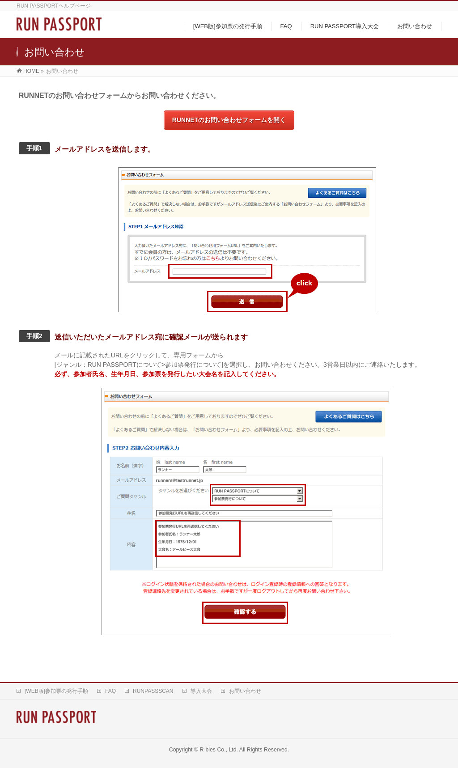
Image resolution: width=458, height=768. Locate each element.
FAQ (110, 691)
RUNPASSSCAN (153, 691)
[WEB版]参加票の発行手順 (56, 691)
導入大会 (201, 691)
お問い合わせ (245, 691)
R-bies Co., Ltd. (218, 750)
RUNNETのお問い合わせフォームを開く (229, 119)
